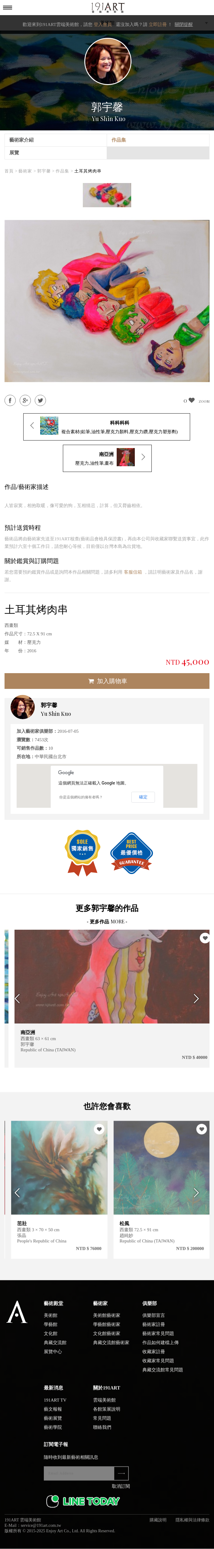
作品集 (119, 139)
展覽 (14, 152)
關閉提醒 (184, 24)
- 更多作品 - (107, 921)
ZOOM (204, 401)
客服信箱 (133, 572)
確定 (143, 796)
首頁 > (11, 171)
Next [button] (198, 998)
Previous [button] (15, 998)
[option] (107, 195)
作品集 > (64, 171)
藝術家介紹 (21, 139)
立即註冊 (158, 24)
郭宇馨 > (46, 171)
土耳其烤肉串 (88, 171)
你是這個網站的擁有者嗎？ (81, 797)
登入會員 (103, 24)
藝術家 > (27, 171)
